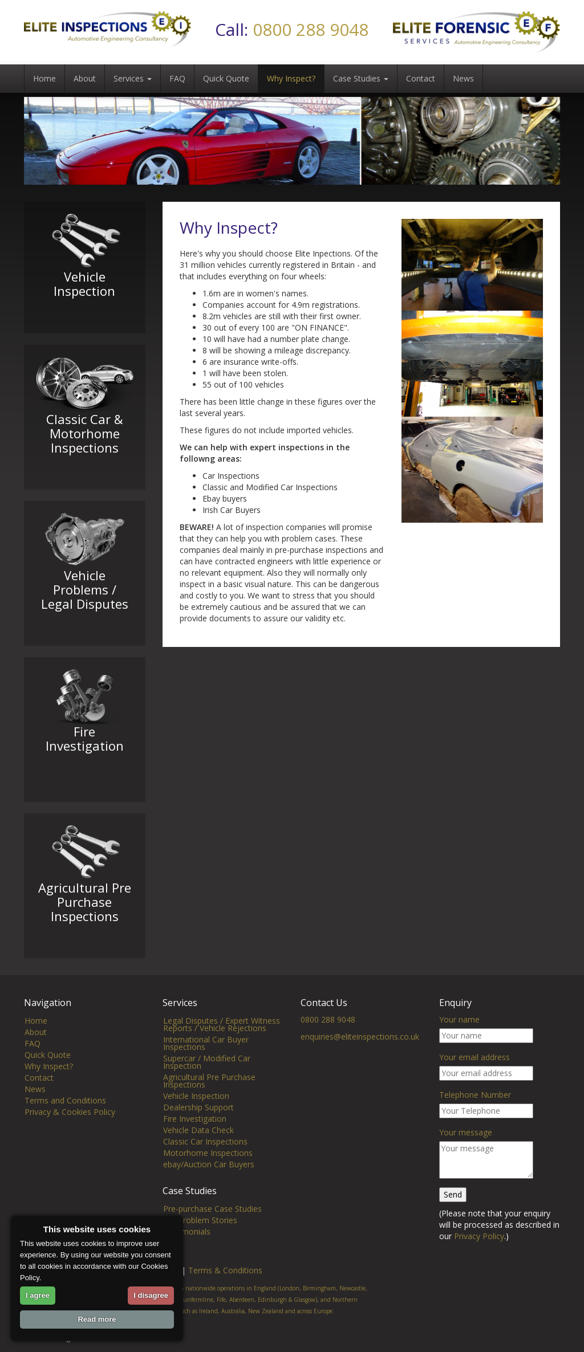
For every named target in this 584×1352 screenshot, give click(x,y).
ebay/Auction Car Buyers (208, 1177)
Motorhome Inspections (208, 1165)
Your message (465, 1145)
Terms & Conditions (225, 1283)
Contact (420, 78)
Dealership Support (198, 1120)
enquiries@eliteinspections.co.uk (360, 1049)
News (463, 78)
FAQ (177, 78)
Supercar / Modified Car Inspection (206, 1075)
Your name (459, 1032)
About (85, 78)
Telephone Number (475, 1107)
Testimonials (186, 1244)
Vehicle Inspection (196, 1108)
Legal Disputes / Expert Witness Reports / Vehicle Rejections (221, 1037)
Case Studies (360, 78)
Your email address (474, 1070)
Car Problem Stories (200, 1233)
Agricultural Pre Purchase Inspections (209, 1094)
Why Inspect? (291, 78)
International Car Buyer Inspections (206, 1056)
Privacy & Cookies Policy (70, 1124)
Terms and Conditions (65, 1113)
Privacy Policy (479, 1249)
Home (44, 78)
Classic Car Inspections (205, 1154)
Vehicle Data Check (198, 1143)
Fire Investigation (194, 1131)
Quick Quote (226, 78)
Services (132, 78)
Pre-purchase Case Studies (212, 1221)
